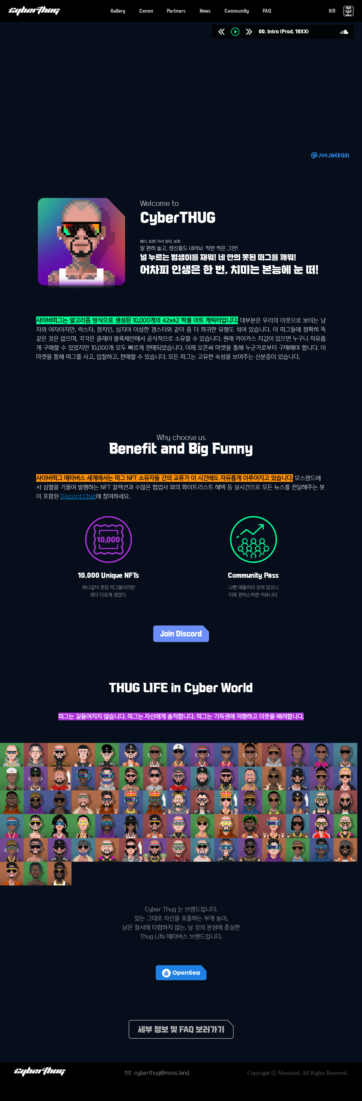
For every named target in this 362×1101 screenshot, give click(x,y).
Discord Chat (78, 496)
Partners (176, 11)
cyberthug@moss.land (161, 1072)
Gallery (117, 11)
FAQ (267, 11)
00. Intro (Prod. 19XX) (284, 31)
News (205, 11)
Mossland (289, 1073)
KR (332, 11)
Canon (146, 11)
